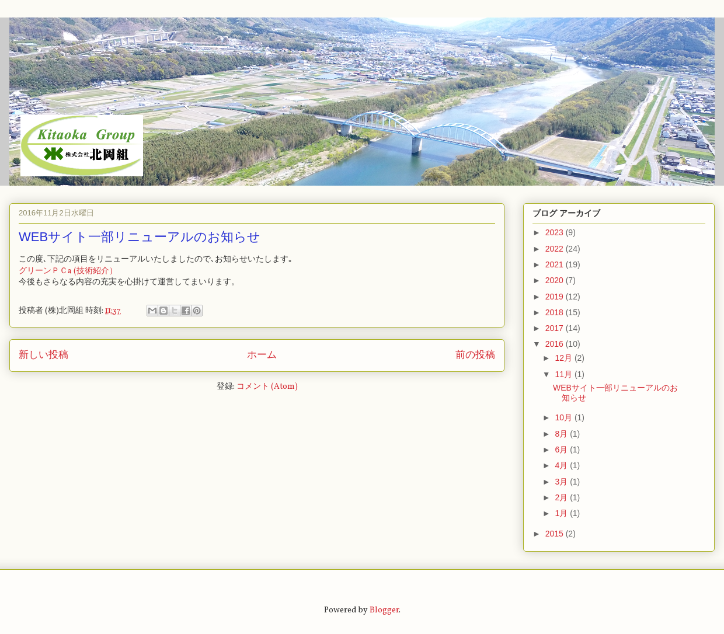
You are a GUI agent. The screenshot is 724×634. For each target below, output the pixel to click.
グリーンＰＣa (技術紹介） (68, 271)
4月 (562, 465)
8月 (562, 433)
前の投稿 (475, 355)
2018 (555, 312)
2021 (555, 264)
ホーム (262, 355)
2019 (555, 296)
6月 (562, 449)
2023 (555, 232)
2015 (555, 533)
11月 (564, 374)
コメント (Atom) (267, 386)
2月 (562, 497)
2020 (555, 280)
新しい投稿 (43, 355)
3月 (562, 481)
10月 (564, 417)
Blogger (384, 610)
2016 (555, 344)
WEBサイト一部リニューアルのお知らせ (139, 236)
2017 (555, 328)
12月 (564, 358)
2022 (555, 248)
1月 (562, 513)
